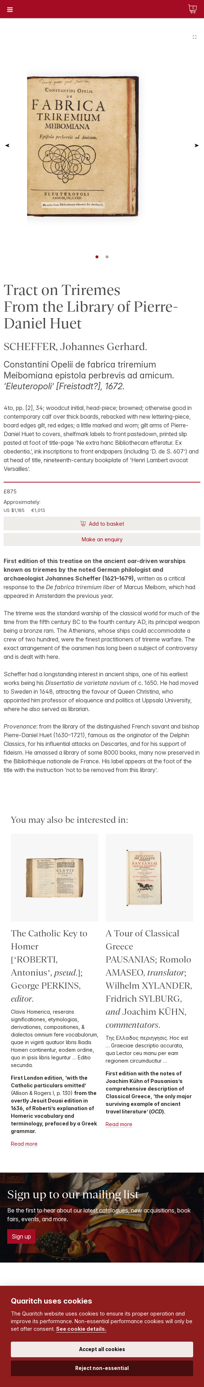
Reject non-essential (102, 1368)
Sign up (21, 1236)
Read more (24, 1144)
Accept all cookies (102, 1349)
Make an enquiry (102, 539)
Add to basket (106, 524)
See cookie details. (81, 1329)
